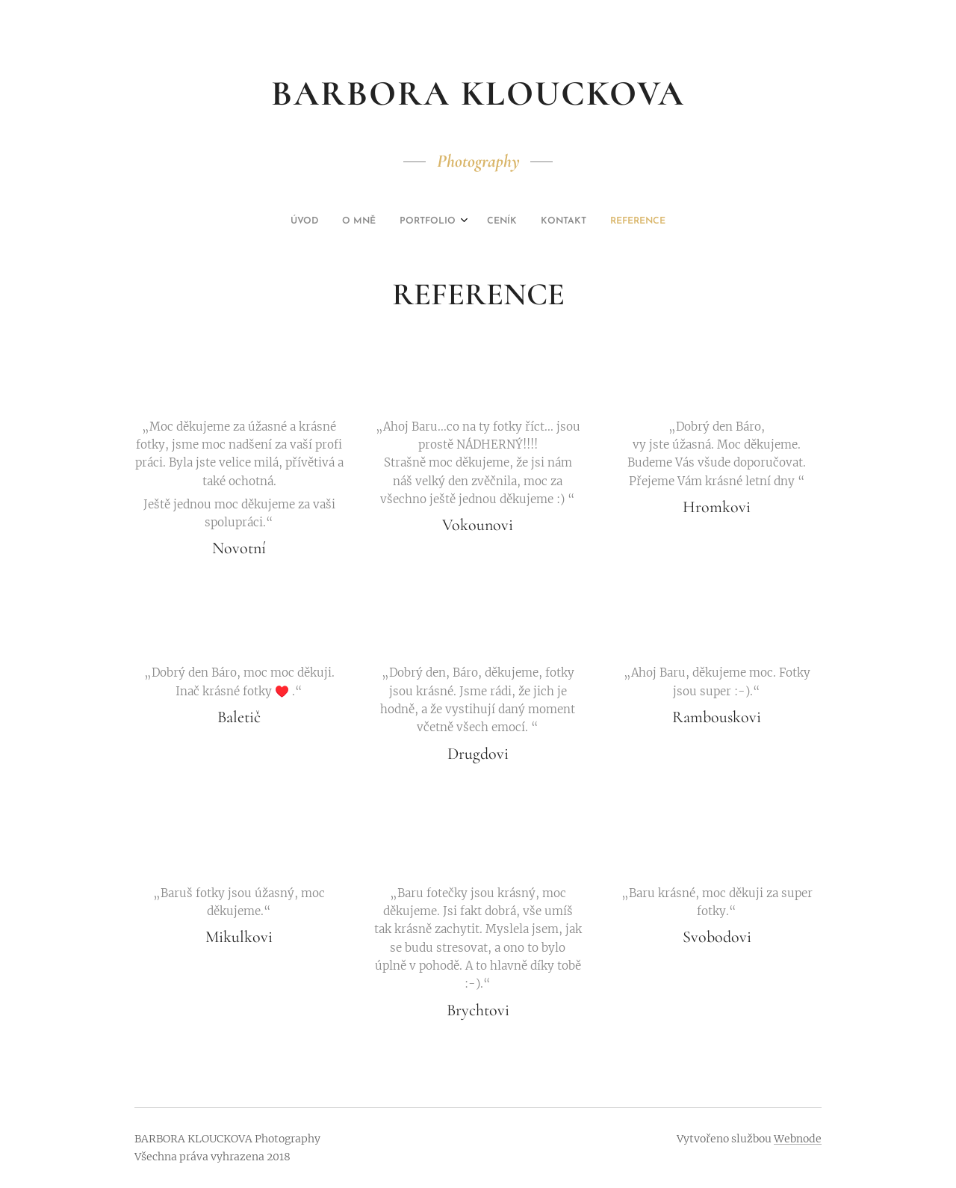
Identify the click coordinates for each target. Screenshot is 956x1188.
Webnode (798, 1138)
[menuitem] (420, 221)
